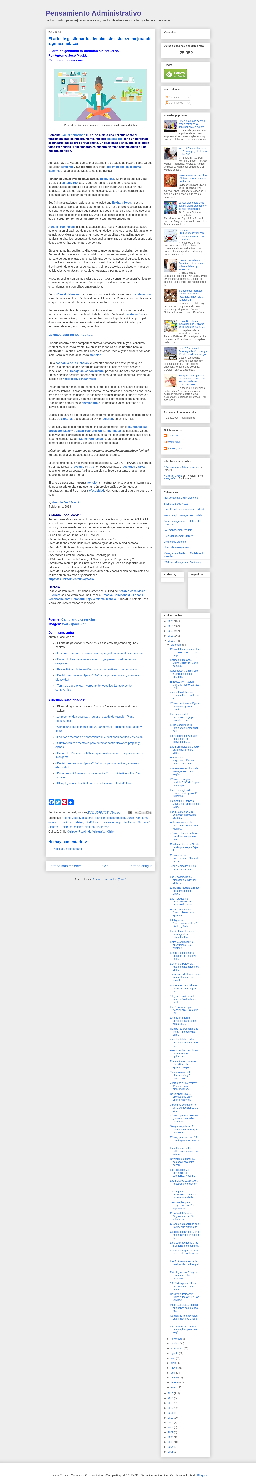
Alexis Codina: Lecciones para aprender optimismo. (184, 1053)
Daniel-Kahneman (137, 817)
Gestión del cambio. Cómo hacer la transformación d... (184, 1234)
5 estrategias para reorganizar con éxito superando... (183, 1205)
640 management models (178, 530)
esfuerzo (53, 822)
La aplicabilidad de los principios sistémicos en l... (184, 1042)
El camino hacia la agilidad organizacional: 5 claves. (185, 890)
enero (174, 1387)
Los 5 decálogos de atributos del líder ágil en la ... (183, 879)
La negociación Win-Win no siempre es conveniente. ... (183, 738)
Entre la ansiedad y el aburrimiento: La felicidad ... (182, 945)
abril (173, 1372)
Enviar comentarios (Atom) (109, 879)
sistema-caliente (73, 826)
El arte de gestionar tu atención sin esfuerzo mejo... (183, 955)
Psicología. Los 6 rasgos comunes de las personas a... (183, 1275)
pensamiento (110, 822)
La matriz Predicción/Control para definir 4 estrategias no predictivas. (192, 235)
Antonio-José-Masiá (74, 817)
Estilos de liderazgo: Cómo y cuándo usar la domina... (184, 662)
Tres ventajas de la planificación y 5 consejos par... (180, 1075)
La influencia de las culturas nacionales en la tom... (184, 1151)
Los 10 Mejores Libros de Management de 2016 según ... (184, 771)
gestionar (66, 822)
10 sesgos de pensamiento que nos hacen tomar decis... (183, 1194)
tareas (105, 826)
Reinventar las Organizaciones (181, 497)
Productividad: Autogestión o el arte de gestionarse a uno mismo (97, 669)
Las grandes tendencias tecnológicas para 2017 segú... (184, 1329)
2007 (171, 1432)
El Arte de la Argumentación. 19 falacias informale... (182, 760)
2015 (171, 1393)
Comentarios (174, 102)
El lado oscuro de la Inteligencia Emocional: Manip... (184, 825)
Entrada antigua (141, 866)
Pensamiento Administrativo (93, 13)
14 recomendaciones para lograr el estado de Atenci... (184, 977)
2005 (171, 1442)
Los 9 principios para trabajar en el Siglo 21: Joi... (184, 1010)
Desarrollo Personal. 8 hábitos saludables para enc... (184, 966)
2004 (171, 1446)
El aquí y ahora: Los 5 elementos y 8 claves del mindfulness (95, 783)
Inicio (105, 866)
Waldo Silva (173, 442)
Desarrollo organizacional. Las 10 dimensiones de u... (184, 1253)
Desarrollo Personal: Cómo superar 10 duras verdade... (184, 1297)
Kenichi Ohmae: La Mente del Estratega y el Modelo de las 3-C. (193, 151)
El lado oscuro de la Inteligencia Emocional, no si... (184, 728)
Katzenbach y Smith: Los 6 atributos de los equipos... (184, 673)
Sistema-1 (144, 822)
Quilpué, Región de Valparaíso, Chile (90, 831)
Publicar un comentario (67, 848)
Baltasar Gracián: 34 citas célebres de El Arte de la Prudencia (193, 178)
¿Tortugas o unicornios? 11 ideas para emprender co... (183, 1086)
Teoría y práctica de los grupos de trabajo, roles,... (183, 869)
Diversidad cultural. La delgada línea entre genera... (182, 1162)
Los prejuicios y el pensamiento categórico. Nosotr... (182, 1172)
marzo (174, 1377)
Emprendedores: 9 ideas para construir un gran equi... (183, 988)
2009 (171, 1422)
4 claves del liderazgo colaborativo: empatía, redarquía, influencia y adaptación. (191, 295)
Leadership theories (175, 541)
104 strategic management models (183, 515)
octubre (175, 1343)
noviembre (177, 1338)
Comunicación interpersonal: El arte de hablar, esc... (184, 858)
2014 (171, 1398)
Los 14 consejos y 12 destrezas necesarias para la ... (183, 814)
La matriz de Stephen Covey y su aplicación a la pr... (184, 804)
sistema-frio (92, 826)
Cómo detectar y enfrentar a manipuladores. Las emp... (184, 652)
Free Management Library (178, 535)
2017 (171, 635)
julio (173, 1358)
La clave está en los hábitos (70, 335)
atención (100, 817)
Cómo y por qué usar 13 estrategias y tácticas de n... (184, 1140)
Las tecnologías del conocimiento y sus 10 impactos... (184, 793)
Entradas (172, 97)
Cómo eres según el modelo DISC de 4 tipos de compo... (184, 782)
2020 (171, 621)
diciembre (176, 644)
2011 (171, 1412)
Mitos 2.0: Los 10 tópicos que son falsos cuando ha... (184, 1307)
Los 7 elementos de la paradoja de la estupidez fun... (182, 934)
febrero (175, 1382)
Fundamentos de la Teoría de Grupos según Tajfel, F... (184, 847)
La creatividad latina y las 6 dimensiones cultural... (185, 1244)
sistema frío (115, 138)
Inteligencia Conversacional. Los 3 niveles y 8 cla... (184, 923)
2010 (171, 1417)
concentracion (116, 817)
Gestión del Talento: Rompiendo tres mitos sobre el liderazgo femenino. (191, 265)
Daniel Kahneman (73, 134)
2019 (171, 626)
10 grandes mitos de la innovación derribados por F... (183, 999)
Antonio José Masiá (65, 502)
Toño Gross (173, 435)
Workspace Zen (74, 624)
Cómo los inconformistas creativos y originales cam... (183, 836)
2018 (171, 630)
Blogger (202, 1475)
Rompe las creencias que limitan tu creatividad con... (184, 1031)
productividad (127, 822)
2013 (171, 1403)
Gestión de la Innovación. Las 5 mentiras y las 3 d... (184, 1318)
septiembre (177, 1348)
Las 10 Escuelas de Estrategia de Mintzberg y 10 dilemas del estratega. (193, 351)
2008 (171, 1427)
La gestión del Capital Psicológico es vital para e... (184, 695)
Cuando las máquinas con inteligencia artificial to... (184, 1225)
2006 (171, 1437)
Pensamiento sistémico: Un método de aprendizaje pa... (183, 1064)
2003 (171, 1451)
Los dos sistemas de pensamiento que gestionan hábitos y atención (100, 653)
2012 (171, 1408)
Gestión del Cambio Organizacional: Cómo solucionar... (184, 1216)
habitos (78, 822)
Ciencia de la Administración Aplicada (184, 509)
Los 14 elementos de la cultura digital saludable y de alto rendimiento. (193, 205)
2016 (171, 640)
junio (174, 1362)
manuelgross (174, 448)
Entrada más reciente (64, 866)
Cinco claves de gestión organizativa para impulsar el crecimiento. (192, 124)
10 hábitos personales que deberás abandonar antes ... (184, 1286)
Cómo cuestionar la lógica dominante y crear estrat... (184, 706)
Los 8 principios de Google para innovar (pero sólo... (185, 749)
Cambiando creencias (78, 619)
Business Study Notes (176, 503)
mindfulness (92, 822)
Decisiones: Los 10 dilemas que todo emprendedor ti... (181, 1096)
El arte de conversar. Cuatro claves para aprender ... (182, 912)
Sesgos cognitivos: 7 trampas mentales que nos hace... (184, 1129)
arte (90, 817)
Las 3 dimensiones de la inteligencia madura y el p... (184, 1264)
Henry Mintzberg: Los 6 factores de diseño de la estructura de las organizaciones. (192, 380)
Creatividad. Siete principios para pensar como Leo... (183, 1020)
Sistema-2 (54, 826)
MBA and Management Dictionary (182, 562)
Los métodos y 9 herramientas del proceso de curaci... (182, 901)
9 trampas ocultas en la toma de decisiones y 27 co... (185, 1107)
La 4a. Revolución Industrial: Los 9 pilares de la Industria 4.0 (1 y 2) (192, 324)
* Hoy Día (169, 478)
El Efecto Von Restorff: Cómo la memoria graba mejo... (184, 684)
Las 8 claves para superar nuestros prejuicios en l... (184, 1183)
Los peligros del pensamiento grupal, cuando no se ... (182, 717)
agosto (175, 1353)
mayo (174, 1367)
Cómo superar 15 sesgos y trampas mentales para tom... (184, 1118)
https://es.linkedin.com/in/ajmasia (71, 579)
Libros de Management (176, 547)
